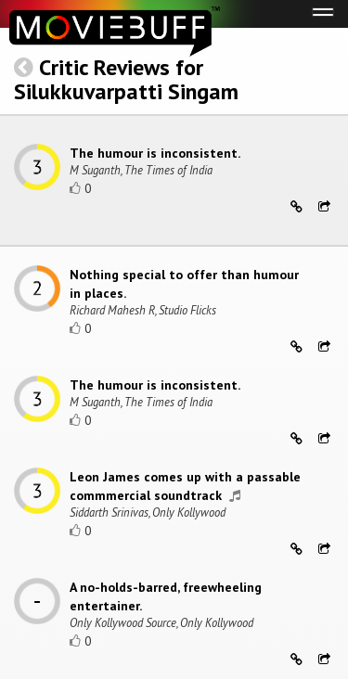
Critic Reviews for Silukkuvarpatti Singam (126, 79)
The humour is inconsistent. (155, 153)
